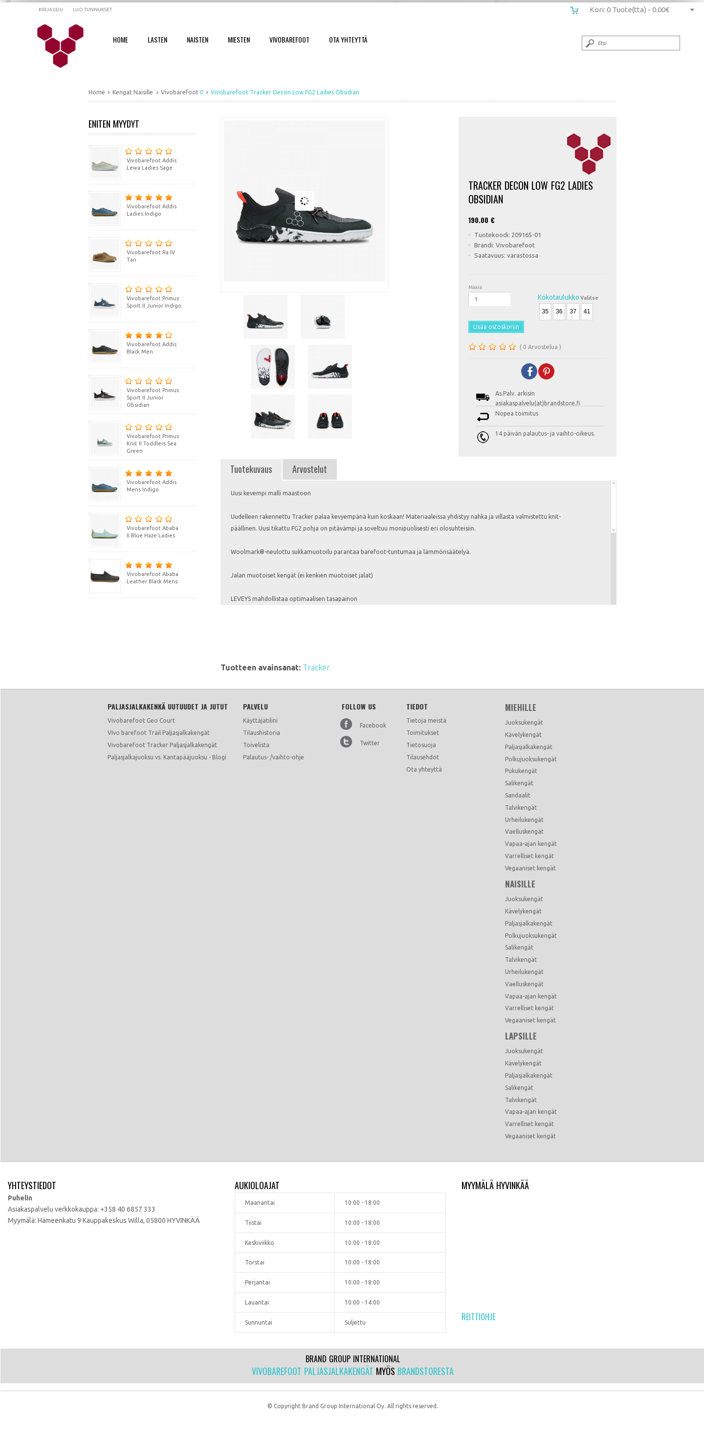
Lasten (157, 39)
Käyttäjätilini (260, 720)
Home (120, 39)
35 (545, 311)
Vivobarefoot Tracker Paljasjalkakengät (162, 745)
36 (559, 311)
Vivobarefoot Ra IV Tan (131, 250)
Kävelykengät (523, 734)
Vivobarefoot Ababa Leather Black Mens (133, 571)
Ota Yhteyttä (348, 39)
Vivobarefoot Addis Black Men (132, 341)
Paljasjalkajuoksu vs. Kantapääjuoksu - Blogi (167, 757)
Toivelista (256, 745)
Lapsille (521, 1036)
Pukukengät (521, 771)
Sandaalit (517, 795)
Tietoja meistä (426, 720)
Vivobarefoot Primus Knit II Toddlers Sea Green (133, 437)
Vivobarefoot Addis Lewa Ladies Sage (132, 158)
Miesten (239, 39)
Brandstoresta (425, 1371)
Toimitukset (422, 733)
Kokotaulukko (558, 297)
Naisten (197, 39)
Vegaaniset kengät (530, 868)
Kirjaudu (51, 9)
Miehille (520, 707)
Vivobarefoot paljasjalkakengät (313, 1371)
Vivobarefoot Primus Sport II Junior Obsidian (133, 391)
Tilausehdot (422, 757)
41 (587, 311)
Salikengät (519, 783)
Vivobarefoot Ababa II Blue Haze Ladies (133, 525)
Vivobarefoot (289, 39)
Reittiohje (478, 1317)
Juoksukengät (524, 722)
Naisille (520, 884)
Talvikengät (521, 807)
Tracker (316, 667)
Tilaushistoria (261, 733)
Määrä (475, 287)
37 (573, 311)
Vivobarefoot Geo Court (141, 720)
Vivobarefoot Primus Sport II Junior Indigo (134, 296)
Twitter (370, 743)
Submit (589, 43)
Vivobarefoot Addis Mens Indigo (132, 479)
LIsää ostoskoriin (496, 326)
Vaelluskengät (524, 831)
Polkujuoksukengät (531, 759)
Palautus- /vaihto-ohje (273, 757)
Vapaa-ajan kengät (531, 844)
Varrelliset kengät (529, 856)
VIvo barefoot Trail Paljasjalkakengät (159, 733)
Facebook (373, 725)
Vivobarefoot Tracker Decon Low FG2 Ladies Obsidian (66, 46)
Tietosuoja (421, 745)
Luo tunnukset (92, 9)
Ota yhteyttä (424, 769)
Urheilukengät (524, 820)
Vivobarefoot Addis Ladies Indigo (132, 204)
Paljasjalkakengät (528, 747)
